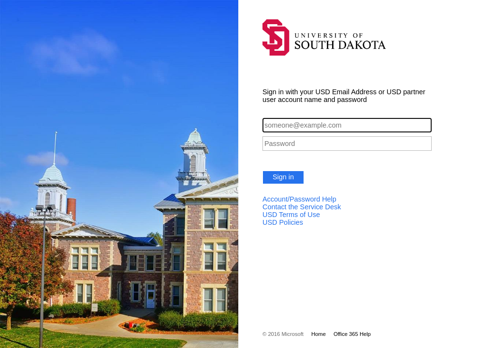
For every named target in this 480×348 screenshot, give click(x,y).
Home (318, 334)
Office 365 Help (352, 334)
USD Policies (282, 222)
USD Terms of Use (291, 214)
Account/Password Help (299, 199)
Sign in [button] (283, 177)
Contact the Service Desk (301, 207)
